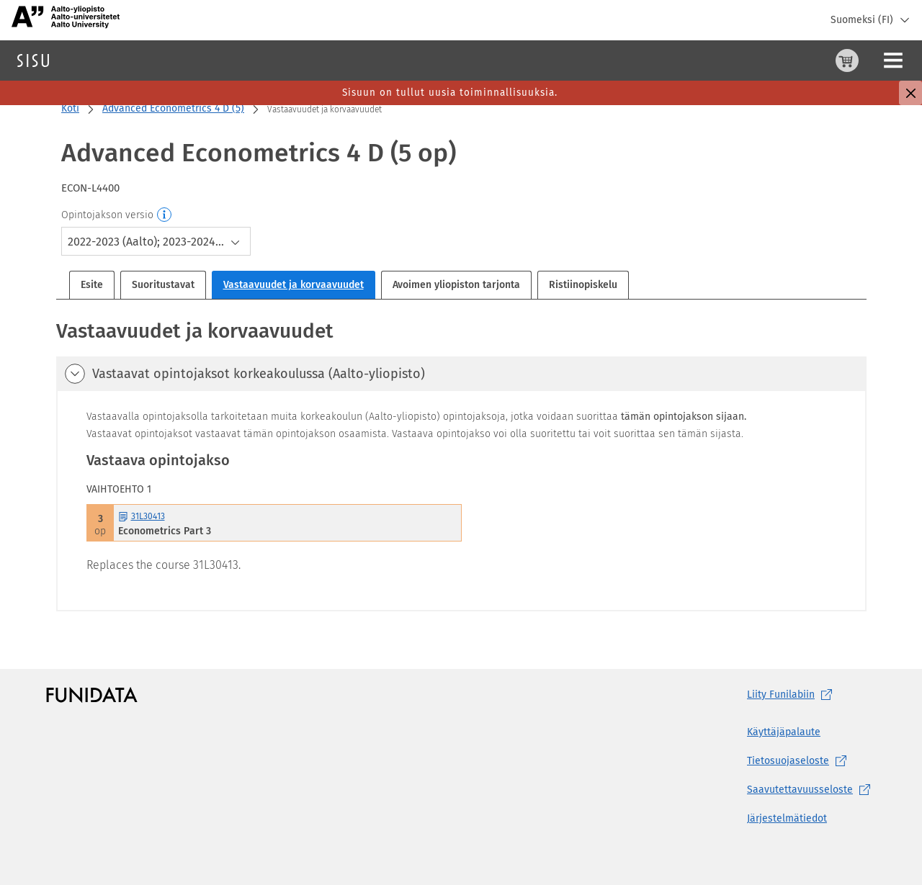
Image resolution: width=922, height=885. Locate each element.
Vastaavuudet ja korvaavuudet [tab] (293, 285)
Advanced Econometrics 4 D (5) (173, 108)
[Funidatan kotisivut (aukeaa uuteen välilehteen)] (92, 695)
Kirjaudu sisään (874, 60)
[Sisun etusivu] (33, 60)
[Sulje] (910, 93)
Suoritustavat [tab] (163, 285)
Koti (70, 108)
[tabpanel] (461, 464)
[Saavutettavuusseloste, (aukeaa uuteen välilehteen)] (811, 790)
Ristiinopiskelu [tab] (583, 285)
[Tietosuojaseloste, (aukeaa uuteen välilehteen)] (811, 761)
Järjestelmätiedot (787, 818)
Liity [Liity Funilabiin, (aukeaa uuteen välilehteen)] (792, 695)
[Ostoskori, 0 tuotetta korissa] (775, 60)
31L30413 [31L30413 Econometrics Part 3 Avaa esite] (141, 516)
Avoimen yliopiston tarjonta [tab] (456, 285)
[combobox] (156, 241)
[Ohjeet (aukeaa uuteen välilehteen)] (810, 60)
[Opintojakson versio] (164, 215)
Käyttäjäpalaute (783, 732)
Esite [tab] (92, 285)
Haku (96, 60)
